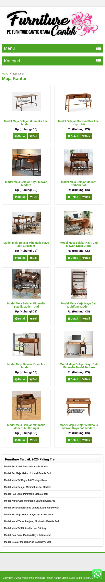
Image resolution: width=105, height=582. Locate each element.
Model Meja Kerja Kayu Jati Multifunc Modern (79, 305)
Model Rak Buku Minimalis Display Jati (26, 494)
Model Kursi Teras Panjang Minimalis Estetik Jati (31, 521)
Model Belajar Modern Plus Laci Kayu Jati (78, 123)
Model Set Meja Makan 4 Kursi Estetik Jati (27, 473)
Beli (33, 136)
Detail (20, 136)
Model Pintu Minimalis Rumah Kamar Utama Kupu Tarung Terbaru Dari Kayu (62, 578)
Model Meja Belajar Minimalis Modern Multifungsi (26, 426)
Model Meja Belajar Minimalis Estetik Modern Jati (26, 305)
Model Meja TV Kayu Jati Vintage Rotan (26, 480)
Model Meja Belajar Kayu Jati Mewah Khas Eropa (79, 244)
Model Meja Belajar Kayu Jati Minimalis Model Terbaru (79, 366)
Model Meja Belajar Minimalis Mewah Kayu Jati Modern (79, 426)
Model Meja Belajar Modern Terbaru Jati (78, 183)
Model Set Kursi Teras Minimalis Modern (26, 466)
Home (5, 73)
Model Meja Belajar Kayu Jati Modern (26, 366)
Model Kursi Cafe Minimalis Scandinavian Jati (29, 500)
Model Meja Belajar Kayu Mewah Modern (26, 183)
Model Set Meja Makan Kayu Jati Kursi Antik (28, 514)
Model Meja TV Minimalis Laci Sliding (25, 528)
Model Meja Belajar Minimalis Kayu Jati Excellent (26, 244)
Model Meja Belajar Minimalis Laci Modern (26, 123)
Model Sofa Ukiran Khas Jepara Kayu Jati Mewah (31, 507)
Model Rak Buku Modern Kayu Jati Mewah (27, 535)
